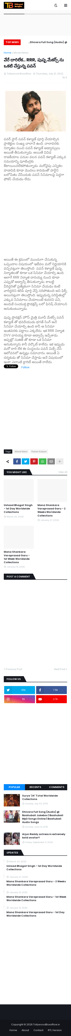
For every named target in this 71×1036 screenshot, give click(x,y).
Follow (25, 367)
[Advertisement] (35, 217)
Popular (14, 787)
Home (7, 52)
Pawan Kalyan (39, 451)
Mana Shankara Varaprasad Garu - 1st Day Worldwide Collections (35, 914)
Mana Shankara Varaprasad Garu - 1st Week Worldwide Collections (17, 557)
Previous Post (14, 669)
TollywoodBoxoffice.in (46, 1024)
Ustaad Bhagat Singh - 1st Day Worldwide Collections (18, 509)
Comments (56, 787)
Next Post (59, 669)
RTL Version (55, 1030)
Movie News (21, 52)
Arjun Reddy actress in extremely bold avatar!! (43, 836)
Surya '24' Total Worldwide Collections (40, 797)
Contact (38, 1030)
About (25, 1030)
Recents (35, 787)
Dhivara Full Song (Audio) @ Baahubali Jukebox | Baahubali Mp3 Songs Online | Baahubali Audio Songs (46, 42)
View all (63, 472)
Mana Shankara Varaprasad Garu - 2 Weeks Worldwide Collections (51, 510)
